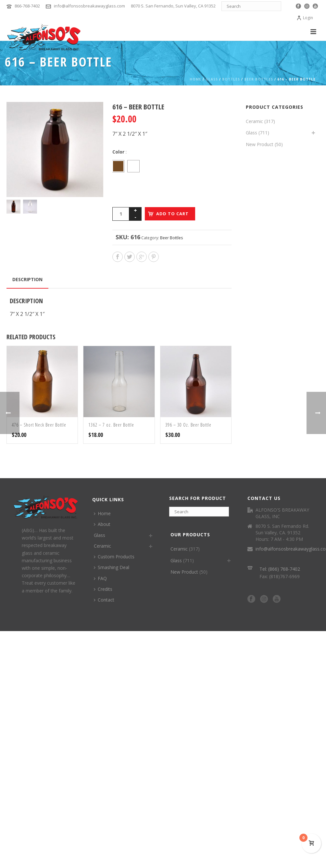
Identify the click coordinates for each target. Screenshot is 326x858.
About (102, 524)
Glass (212, 79)
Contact (104, 600)
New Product (259, 144)
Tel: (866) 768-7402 (279, 569)
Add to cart (172, 214)
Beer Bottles (258, 79)
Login (304, 17)
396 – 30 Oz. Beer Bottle (188, 425)
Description (27, 279)
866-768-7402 (27, 6)
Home (195, 79)
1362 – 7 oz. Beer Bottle (111, 425)
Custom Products (114, 556)
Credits (103, 589)
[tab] (27, 279)
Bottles (231, 79)
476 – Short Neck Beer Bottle (39, 425)
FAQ (100, 578)
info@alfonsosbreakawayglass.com (89, 6)
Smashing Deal (111, 567)
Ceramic (254, 121)
